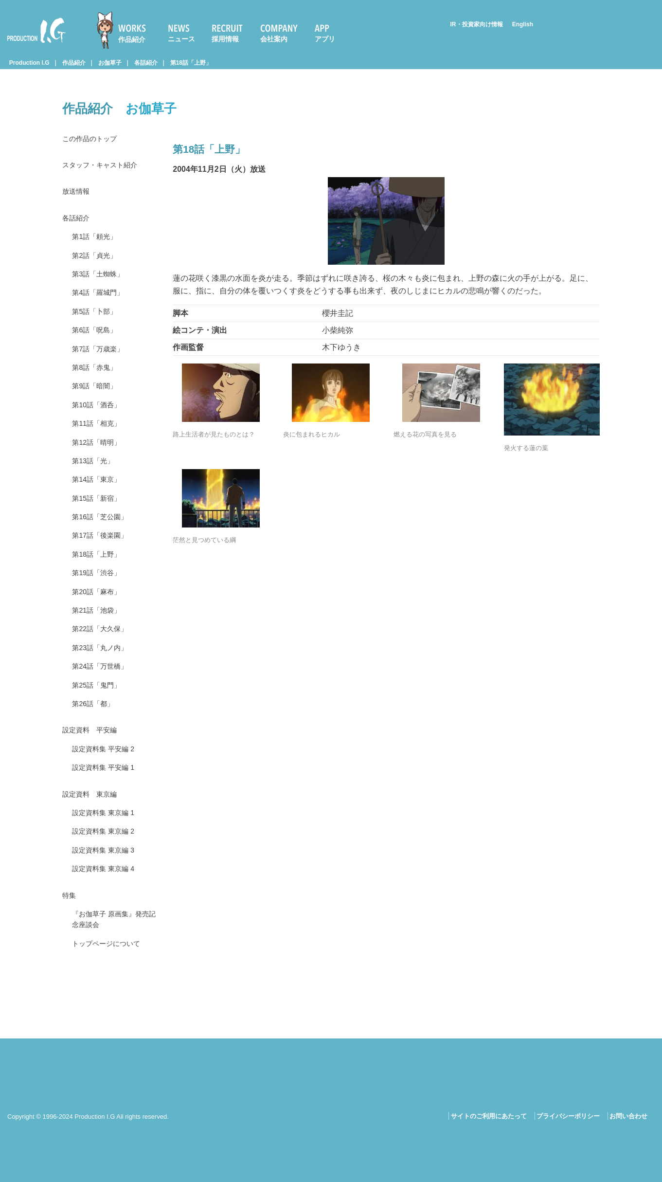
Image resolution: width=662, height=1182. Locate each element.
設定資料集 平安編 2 (107, 798)
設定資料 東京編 (93, 846)
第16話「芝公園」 (103, 547)
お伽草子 (110, 62)
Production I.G (36, 30)
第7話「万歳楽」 (101, 365)
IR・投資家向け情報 (476, 24)
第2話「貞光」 (97, 264)
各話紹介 (146, 62)
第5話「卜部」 (97, 324)
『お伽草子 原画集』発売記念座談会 (112, 981)
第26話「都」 (96, 750)
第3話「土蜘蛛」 (101, 284)
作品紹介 (131, 39)
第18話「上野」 (191, 62)
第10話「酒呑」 (99, 425)
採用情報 (225, 39)
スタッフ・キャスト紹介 (105, 167)
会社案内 (273, 39)
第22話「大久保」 (103, 669)
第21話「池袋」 (99, 648)
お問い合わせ (628, 1116)
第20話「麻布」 (99, 628)
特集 (70, 955)
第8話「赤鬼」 (97, 385)
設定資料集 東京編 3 (107, 907)
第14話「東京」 (99, 507)
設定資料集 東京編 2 (107, 886)
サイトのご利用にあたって (489, 1116)
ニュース (181, 39)
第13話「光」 (96, 486)
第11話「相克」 (99, 446)
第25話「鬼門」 (99, 729)
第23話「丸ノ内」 (103, 689)
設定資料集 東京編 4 (107, 927)
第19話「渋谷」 (99, 608)
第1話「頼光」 (97, 243)
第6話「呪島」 (97, 345)
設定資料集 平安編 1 (107, 818)
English (522, 24)
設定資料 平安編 (93, 777)
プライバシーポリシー (568, 1116)
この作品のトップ (93, 139)
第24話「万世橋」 (103, 709)
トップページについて (111, 1008)
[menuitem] (125, 30)
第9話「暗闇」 (97, 405)
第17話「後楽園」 (103, 568)
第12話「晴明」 (99, 466)
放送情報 (77, 195)
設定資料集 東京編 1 (107, 866)
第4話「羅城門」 (101, 304)
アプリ (325, 39)
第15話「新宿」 (99, 527)
